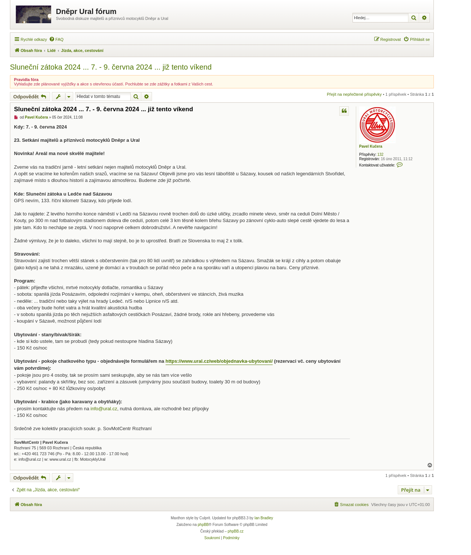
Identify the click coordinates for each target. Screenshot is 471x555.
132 (380, 154)
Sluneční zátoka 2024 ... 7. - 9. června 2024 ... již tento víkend (111, 67)
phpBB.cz (236, 531)
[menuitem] (56, 39)
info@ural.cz (104, 408)
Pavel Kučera (370, 146)
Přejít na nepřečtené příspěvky (354, 94)
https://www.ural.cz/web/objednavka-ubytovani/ (219, 361)
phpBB (203, 525)
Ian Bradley (263, 518)
